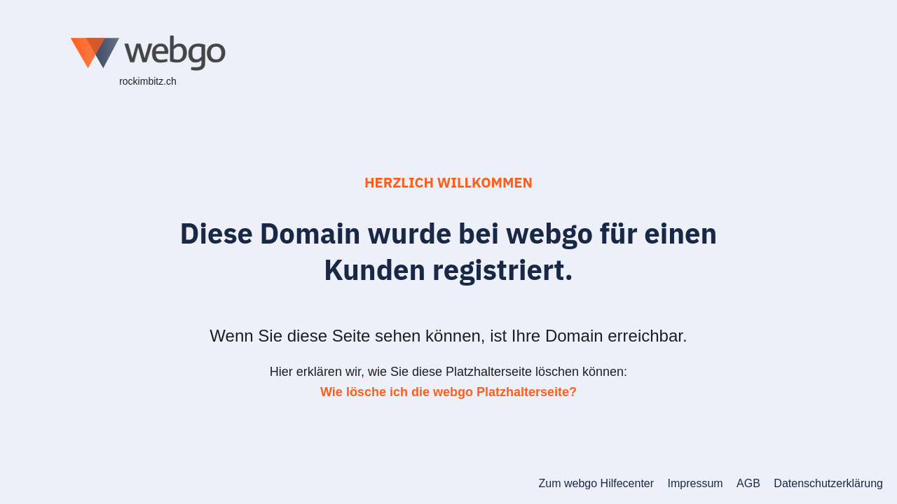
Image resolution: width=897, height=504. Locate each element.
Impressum (695, 483)
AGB (748, 483)
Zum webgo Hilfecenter (597, 483)
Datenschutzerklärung (828, 483)
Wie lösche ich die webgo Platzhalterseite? (448, 392)
